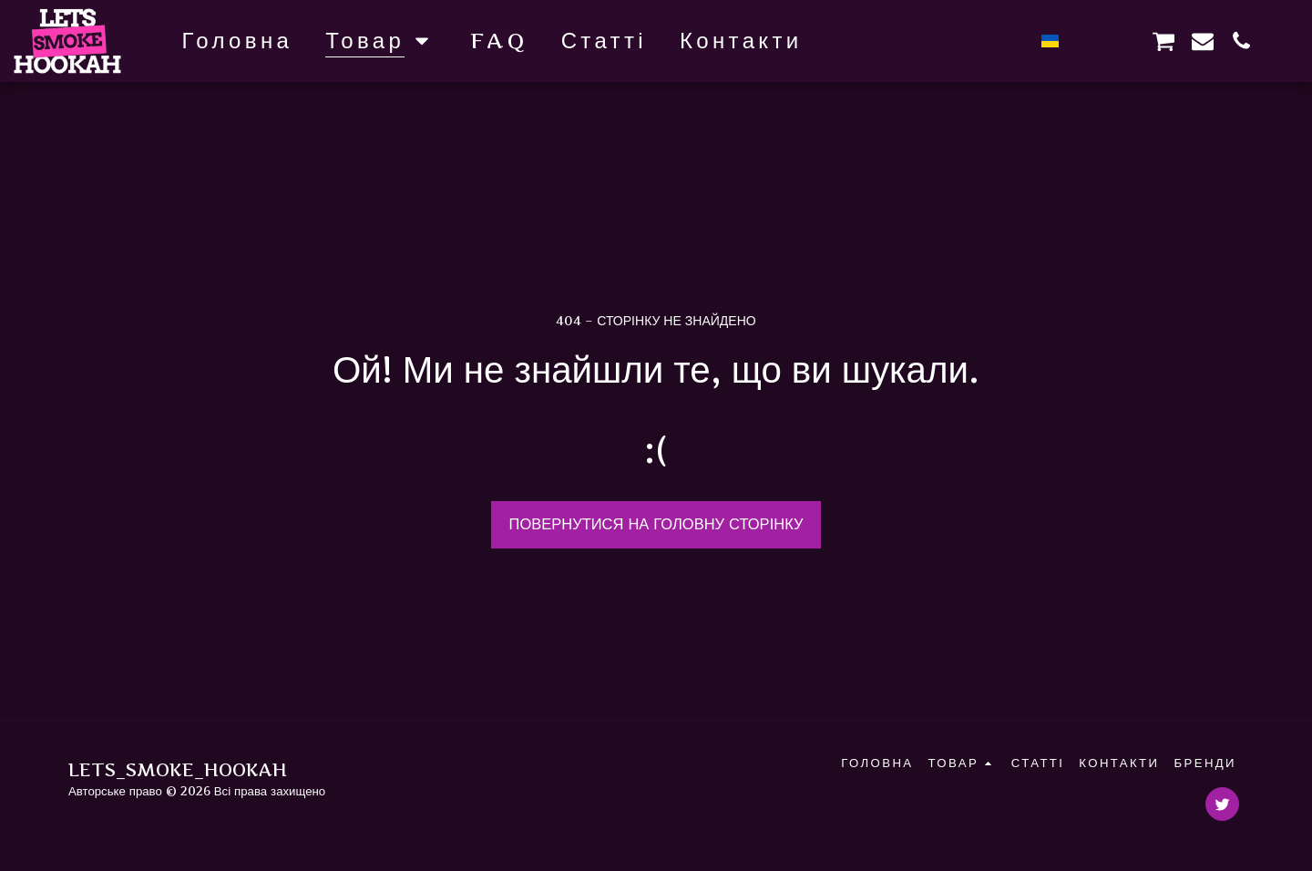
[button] (1086, 40)
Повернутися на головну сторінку (656, 524)
